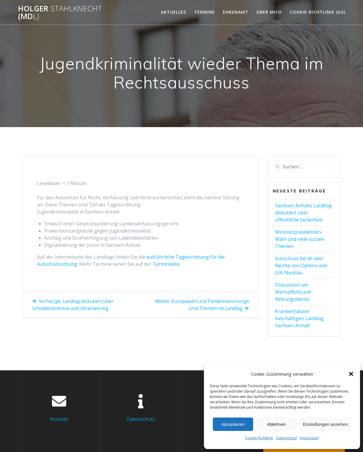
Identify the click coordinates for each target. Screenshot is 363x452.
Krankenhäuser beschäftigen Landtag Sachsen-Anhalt (299, 318)
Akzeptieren (233, 424)
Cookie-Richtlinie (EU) (317, 12)
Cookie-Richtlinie (259, 437)
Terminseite (166, 264)
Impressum (309, 437)
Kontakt (59, 418)
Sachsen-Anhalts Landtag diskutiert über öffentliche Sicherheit (303, 212)
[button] (351, 374)
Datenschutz (286, 437)
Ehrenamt (235, 12)
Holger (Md (60, 12)
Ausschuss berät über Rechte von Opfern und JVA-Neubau (301, 265)
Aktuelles (173, 12)
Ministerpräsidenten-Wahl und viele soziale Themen (299, 239)
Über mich (269, 12)
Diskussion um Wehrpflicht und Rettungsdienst (293, 292)
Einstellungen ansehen (325, 424)
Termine (204, 12)
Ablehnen (276, 424)
